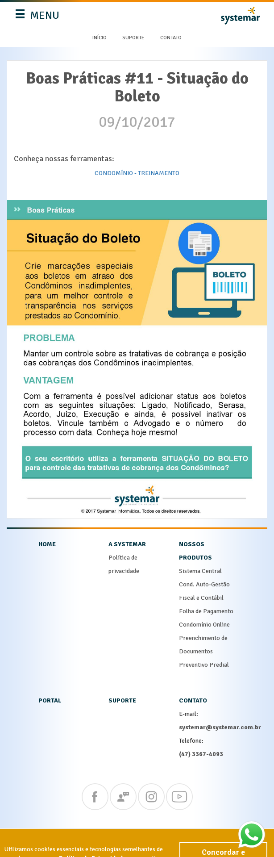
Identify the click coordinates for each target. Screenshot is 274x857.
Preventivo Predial (204, 665)
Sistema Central (200, 571)
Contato (171, 37)
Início (99, 37)
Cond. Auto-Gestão (204, 584)
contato (193, 700)
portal (49, 700)
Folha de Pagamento (206, 611)
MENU (38, 17)
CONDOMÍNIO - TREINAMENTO (137, 173)
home (47, 544)
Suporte (133, 37)
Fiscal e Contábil (201, 598)
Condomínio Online (204, 624)
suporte (122, 700)
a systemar (127, 544)
